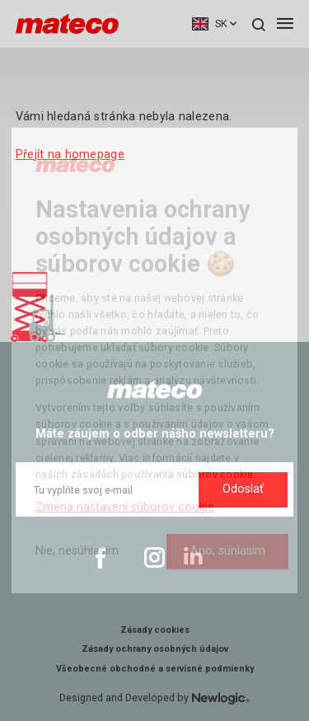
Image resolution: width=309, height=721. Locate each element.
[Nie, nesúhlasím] (77, 552)
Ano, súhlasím (227, 551)
